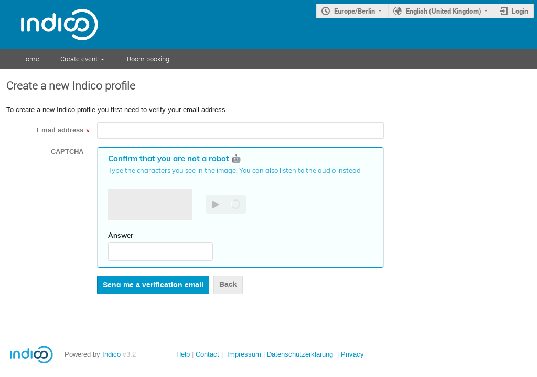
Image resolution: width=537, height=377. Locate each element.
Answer (120, 235)
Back (228, 284)
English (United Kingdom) (443, 11)
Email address (60, 130)
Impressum (244, 354)
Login (520, 11)
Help (183, 354)
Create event (79, 58)
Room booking (148, 58)
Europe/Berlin (354, 11)
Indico (111, 354)
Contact (207, 354)
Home (30, 58)
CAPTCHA (67, 152)
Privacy (352, 354)
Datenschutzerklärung (300, 354)
